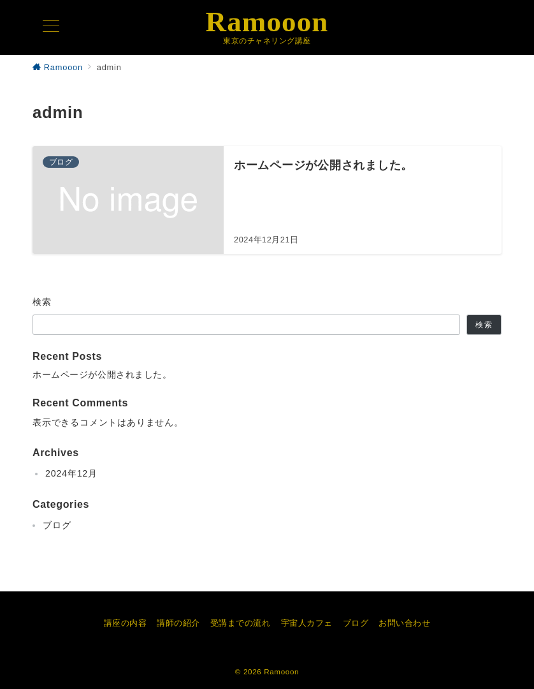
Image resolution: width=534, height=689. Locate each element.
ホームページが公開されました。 (102, 374)
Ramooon (267, 22)
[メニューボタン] (50, 27)
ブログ (57, 525)
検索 (42, 302)
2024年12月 (71, 473)
